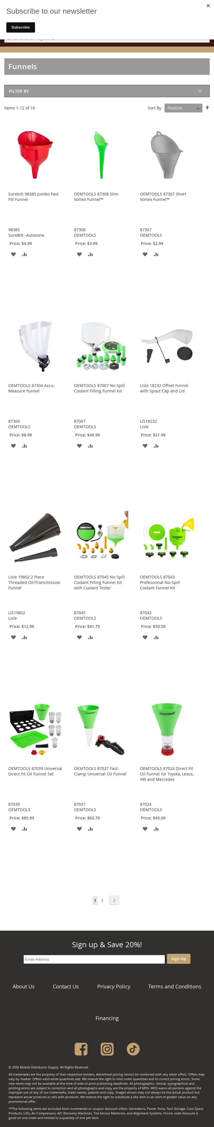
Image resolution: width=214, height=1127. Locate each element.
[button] (13, 254)
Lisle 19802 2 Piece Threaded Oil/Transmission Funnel (34, 582)
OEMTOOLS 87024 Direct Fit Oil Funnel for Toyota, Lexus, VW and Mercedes (167, 774)
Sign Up (178, 958)
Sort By (154, 108)
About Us (24, 986)
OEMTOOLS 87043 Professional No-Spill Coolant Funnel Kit (160, 582)
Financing (107, 1018)
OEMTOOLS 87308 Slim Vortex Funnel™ (96, 196)
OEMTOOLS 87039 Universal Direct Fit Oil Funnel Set (35, 771)
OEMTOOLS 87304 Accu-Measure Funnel (31, 388)
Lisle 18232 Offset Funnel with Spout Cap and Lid (164, 388)
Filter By (19, 91)
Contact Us (66, 986)
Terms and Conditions (174, 986)
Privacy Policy (113, 986)
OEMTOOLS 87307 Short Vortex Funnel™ (163, 196)
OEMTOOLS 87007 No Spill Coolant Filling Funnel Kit (99, 388)
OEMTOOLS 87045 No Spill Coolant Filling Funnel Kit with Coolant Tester (99, 582)
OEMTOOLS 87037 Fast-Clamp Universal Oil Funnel (100, 771)
